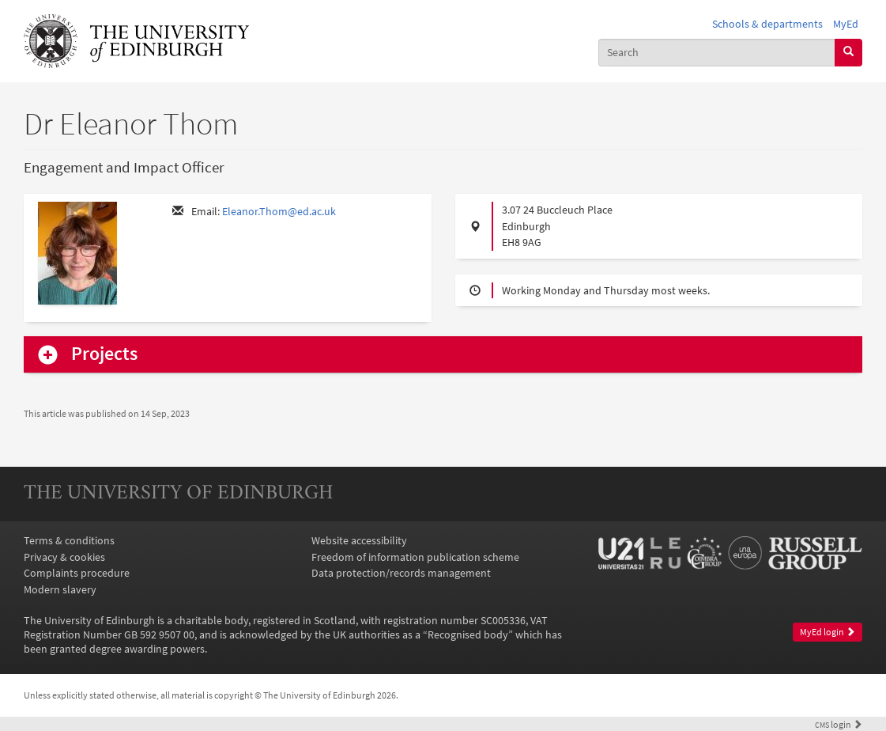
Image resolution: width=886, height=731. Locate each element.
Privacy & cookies (64, 557)
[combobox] (716, 52)
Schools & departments (767, 24)
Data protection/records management (401, 573)
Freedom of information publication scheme (415, 557)
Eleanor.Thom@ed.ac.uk (279, 211)
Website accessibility (359, 540)
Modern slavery (60, 589)
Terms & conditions (69, 540)
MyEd (845, 24)
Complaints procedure (77, 573)
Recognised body (468, 634)
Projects (104, 354)
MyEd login (827, 632)
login (838, 724)
